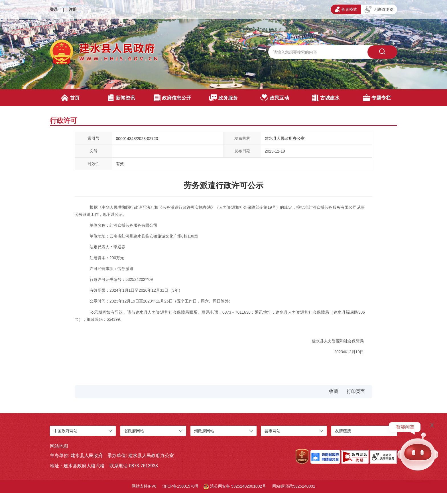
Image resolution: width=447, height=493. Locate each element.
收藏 (333, 391)
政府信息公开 (172, 97)
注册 (73, 9)
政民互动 (274, 97)
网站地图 (59, 446)
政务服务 (223, 97)
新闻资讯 (121, 97)
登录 (54, 9)
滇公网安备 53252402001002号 (235, 486)
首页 (70, 97)
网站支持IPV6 (144, 486)
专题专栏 (377, 97)
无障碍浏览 (379, 9)
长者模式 (346, 9)
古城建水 (326, 97)
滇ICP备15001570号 (180, 486)
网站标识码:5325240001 (293, 486)
